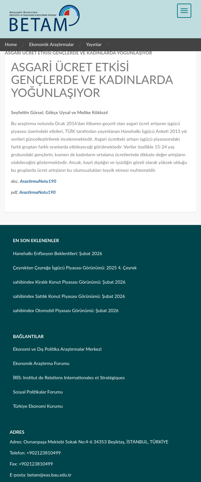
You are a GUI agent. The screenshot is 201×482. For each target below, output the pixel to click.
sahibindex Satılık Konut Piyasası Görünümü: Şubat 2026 (69, 296)
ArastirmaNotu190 (38, 181)
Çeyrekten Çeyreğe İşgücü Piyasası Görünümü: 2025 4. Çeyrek (75, 267)
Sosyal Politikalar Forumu (38, 391)
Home (11, 44)
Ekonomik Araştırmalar (51, 44)
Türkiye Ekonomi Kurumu (38, 406)
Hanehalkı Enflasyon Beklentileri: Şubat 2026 (57, 253)
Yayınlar (94, 44)
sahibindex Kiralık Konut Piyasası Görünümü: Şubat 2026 (69, 282)
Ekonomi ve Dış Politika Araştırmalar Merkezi (57, 349)
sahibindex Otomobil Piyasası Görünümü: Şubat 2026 (65, 310)
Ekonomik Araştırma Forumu (41, 363)
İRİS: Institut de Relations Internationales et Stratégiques (69, 377)
